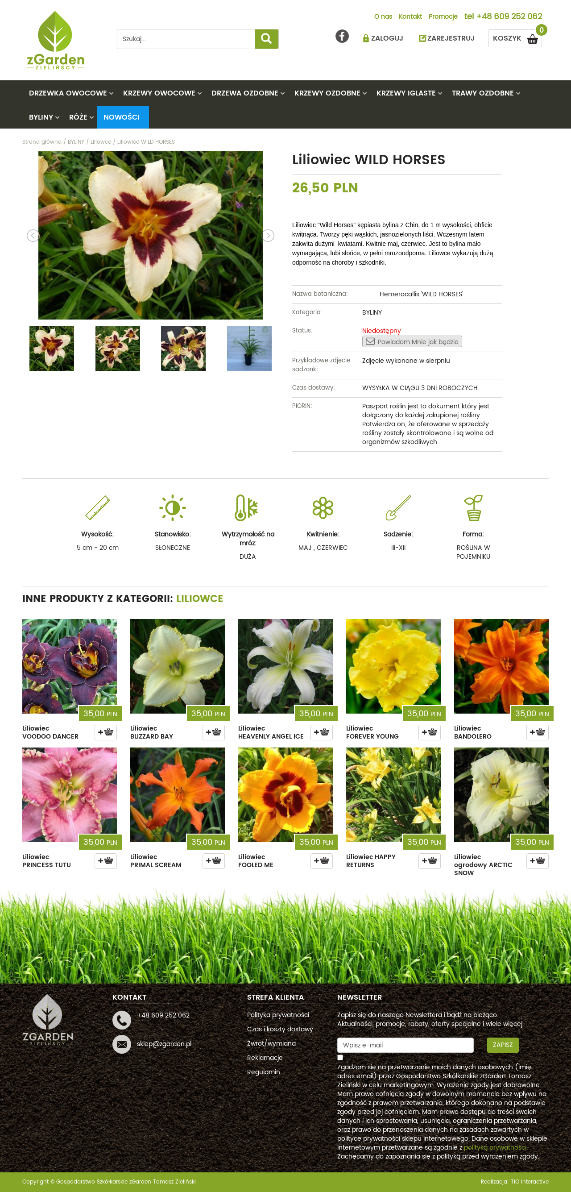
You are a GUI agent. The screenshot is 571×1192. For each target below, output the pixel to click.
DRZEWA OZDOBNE (244, 93)
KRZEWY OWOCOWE (159, 93)
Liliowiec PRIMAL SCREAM (156, 861)
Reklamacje (265, 1058)
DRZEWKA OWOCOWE (68, 93)
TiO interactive (530, 1182)
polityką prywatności (495, 1147)
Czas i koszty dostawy (280, 1029)
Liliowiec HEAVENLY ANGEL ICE (271, 732)
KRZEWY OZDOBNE (327, 93)
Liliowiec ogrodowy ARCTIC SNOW (483, 865)
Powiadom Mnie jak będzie (412, 341)
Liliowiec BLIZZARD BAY (151, 732)
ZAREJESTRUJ (451, 38)
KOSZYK (517, 36)
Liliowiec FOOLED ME (255, 861)
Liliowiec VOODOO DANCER (50, 732)
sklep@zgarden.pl (164, 1044)
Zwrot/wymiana (271, 1043)
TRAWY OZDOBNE (483, 93)
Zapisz (503, 1045)
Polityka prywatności (278, 1015)
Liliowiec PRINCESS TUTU (46, 861)
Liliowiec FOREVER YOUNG (372, 732)
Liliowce (199, 599)
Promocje (443, 17)
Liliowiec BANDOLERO (473, 732)
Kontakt (410, 17)
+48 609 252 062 (509, 17)
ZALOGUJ (387, 38)
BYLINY (41, 117)
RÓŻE (78, 117)
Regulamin (263, 1072)
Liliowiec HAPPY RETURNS (371, 861)
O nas (383, 17)
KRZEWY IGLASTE (406, 93)
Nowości (121, 117)
